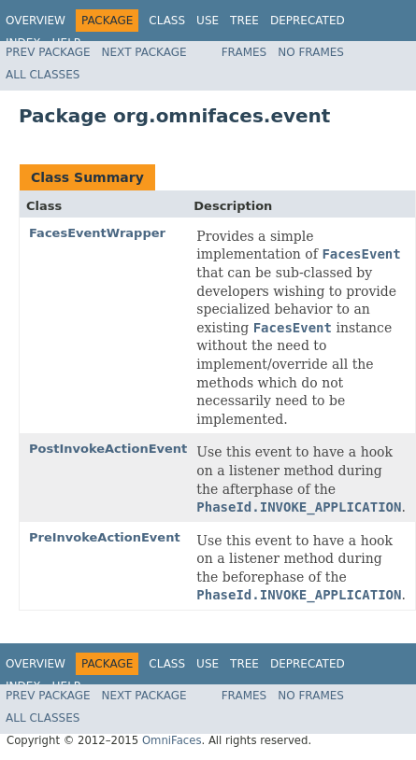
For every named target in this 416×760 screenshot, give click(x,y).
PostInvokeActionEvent (108, 449)
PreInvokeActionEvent (104, 537)
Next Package (144, 52)
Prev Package (48, 52)
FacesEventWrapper (97, 233)
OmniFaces (172, 740)
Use (207, 20)
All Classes (42, 74)
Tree (244, 20)
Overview (35, 20)
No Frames (311, 52)
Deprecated (307, 20)
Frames (244, 52)
